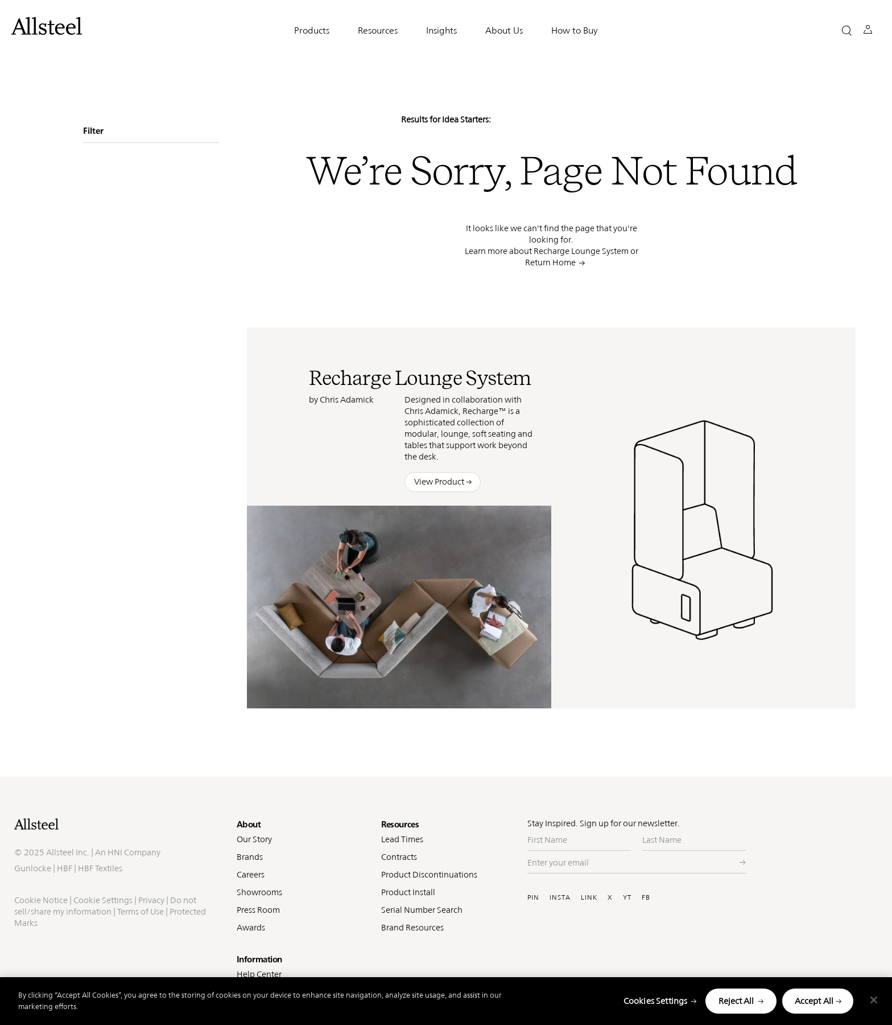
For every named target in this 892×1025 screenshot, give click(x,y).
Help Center (259, 974)
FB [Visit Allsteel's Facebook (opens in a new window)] (646, 897)
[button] (847, 30)
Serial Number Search (421, 910)
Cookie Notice (41, 937)
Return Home (550, 262)
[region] (446, 1001)
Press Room (258, 910)
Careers (251, 874)
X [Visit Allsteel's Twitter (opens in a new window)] (610, 897)
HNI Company (134, 889)
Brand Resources (412, 927)
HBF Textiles (100, 905)
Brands (250, 857)
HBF (64, 905)
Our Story (254, 839)
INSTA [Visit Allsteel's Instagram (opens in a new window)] (560, 897)
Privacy (151, 937)
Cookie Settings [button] (103, 937)
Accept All (814, 1001)
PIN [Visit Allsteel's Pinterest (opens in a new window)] (533, 897)
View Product (439, 481)
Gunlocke (32, 905)
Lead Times (402, 839)
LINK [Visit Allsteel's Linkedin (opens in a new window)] (589, 897)
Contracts (399, 857)
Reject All (736, 1001)
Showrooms (259, 892)
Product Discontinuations (429, 874)
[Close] (873, 999)
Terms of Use (140, 948)
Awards (251, 927)
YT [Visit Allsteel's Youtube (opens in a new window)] (627, 897)
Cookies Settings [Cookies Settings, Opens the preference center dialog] (655, 1001)
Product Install (408, 892)
